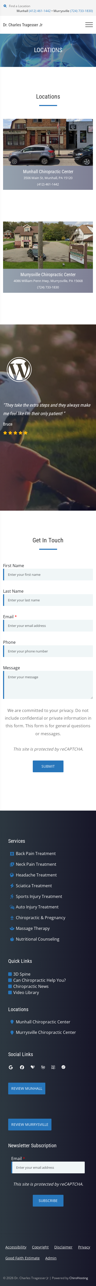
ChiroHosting (78, 1278)
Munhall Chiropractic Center (43, 1022)
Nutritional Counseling (37, 939)
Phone (9, 642)
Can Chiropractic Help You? (39, 980)
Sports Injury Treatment (39, 896)
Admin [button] (51, 1258)
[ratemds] (63, 1067)
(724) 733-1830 (48, 287)
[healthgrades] (33, 1067)
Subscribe (48, 1200)
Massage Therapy (33, 928)
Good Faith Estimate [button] (22, 1258)
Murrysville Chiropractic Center (46, 1032)
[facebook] (22, 1067)
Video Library (26, 992)
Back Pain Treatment (36, 853)
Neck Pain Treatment (36, 864)
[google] (10, 1067)
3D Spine (21, 974)
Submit (48, 766)
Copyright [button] (40, 1247)
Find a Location (16, 6)
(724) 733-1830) (81, 11)
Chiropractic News (31, 986)
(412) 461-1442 (40, 11)
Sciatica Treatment (34, 885)
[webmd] (53, 1067)
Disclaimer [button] (63, 1247)
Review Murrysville (29, 1124)
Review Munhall (26, 1088)
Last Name (13, 591)
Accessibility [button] (15, 1247)
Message (11, 668)
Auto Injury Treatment (37, 907)
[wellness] (43, 1067)
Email (10, 616)
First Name (13, 565)
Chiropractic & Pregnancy (40, 917)
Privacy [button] (84, 1247)
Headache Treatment (36, 875)
